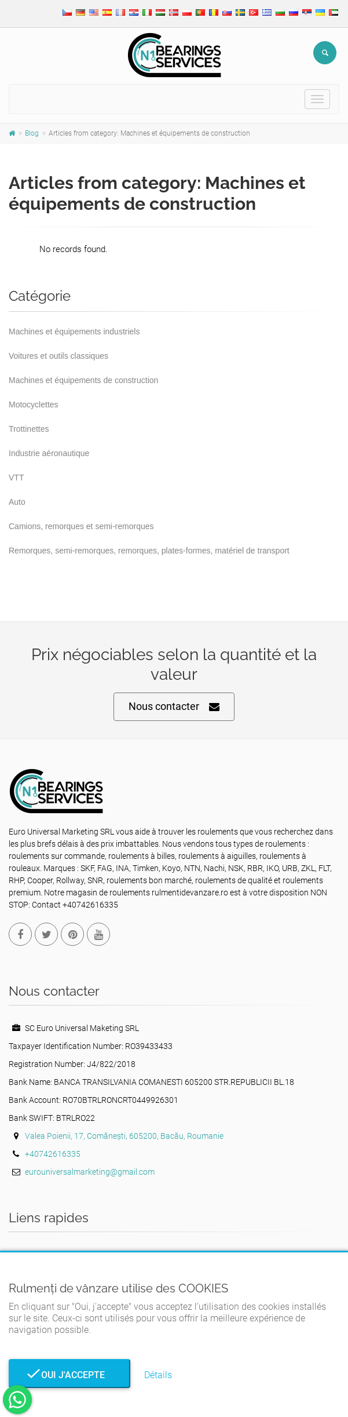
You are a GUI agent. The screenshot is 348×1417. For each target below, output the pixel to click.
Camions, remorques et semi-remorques (81, 526)
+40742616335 (52, 1154)
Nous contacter (174, 706)
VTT (16, 477)
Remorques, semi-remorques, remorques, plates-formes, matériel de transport (149, 550)
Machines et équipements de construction (83, 380)
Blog (32, 133)
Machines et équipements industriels (74, 331)
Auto (17, 502)
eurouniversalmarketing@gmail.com (90, 1171)
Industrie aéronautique (49, 453)
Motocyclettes (33, 404)
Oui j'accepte (69, 1374)
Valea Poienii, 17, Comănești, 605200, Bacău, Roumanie (124, 1136)
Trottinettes (29, 429)
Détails (158, 1374)
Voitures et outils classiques (58, 355)
